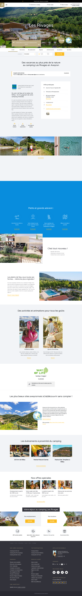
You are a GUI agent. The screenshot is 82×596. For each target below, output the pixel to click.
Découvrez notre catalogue (15, 564)
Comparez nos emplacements (16, 570)
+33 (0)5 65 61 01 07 (49, 102)
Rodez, (63, 422)
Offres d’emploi (13, 579)
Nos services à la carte (14, 577)
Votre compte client (35, 564)
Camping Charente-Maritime (37, 552)
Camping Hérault (34, 550)
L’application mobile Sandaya (37, 568)
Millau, (51, 422)
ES (59, 564)
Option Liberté (34, 579)
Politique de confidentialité (36, 575)
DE (64, 564)
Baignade (41, 49)
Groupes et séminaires (14, 573)
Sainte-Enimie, (55, 422)
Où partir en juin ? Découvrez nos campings (41, 1)
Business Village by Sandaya (16, 575)
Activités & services (50, 49)
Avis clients (69, 49)
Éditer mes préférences (36, 581)
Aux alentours (59, 49)
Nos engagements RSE (15, 572)
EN (57, 564)
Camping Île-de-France (36, 554)
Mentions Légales (35, 573)
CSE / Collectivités (13, 566)
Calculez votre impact (35, 566)
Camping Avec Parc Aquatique (16, 552)
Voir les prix (59, 54)
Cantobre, (60, 422)
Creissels (44, 424)
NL (55, 564)
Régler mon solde (35, 570)
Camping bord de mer (14, 550)
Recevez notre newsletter (15, 562)
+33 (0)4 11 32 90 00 (21, 587)
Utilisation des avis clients (36, 577)
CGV (32, 572)
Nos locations (22, 49)
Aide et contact (34, 562)
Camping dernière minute (15, 554)
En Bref (13, 49)
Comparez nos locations (15, 568)
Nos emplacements (31, 49)
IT (66, 564)
